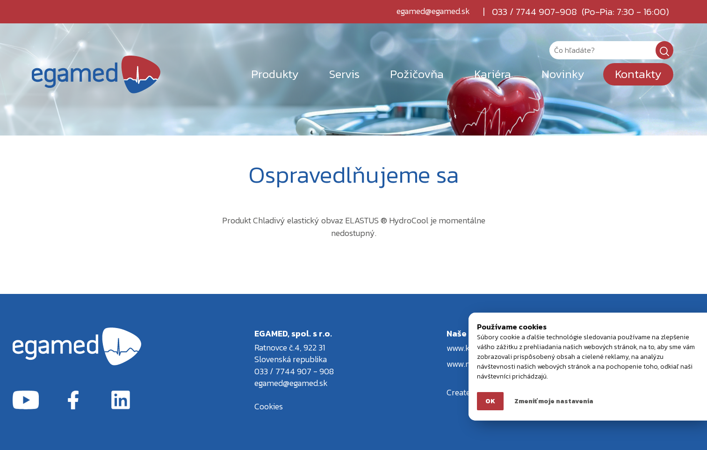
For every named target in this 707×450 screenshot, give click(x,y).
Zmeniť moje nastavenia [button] (553, 401)
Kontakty (638, 74)
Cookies (268, 406)
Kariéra (492, 74)
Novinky (562, 74)
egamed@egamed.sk (433, 11)
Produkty (275, 74)
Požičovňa (417, 74)
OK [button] (490, 401)
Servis (344, 74)
